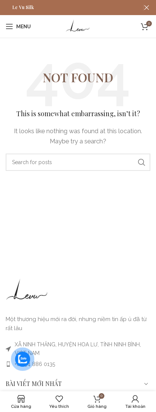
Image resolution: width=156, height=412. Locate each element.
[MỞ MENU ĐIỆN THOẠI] (18, 26)
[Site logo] (78, 26)
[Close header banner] (146, 7)
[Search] (78, 162)
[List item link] (78, 364)
